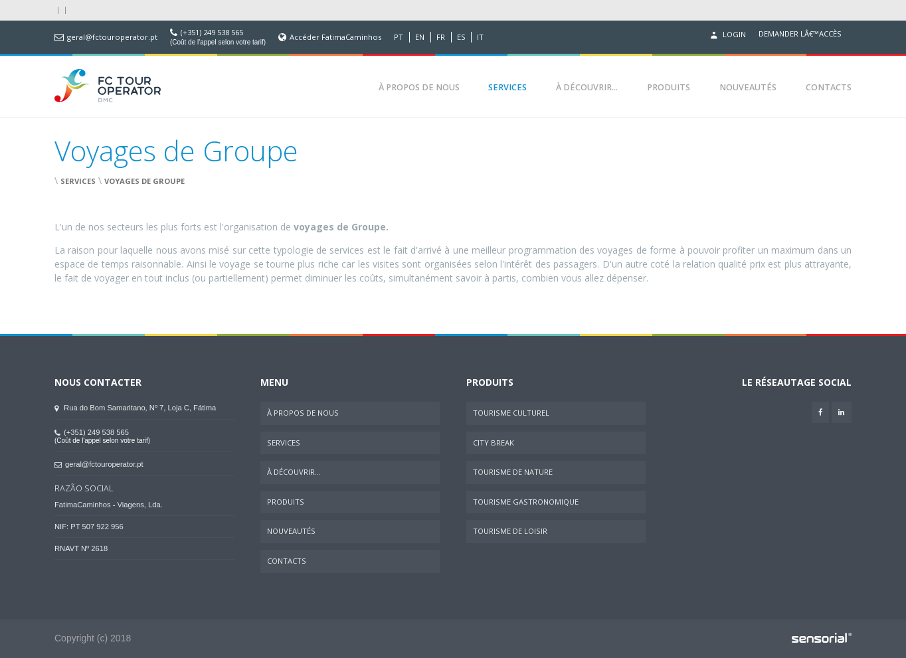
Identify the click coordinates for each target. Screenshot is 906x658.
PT (398, 37)
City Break (493, 443)
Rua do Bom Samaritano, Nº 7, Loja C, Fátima (135, 408)
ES (461, 37)
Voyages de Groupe (144, 181)
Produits (668, 87)
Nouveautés (747, 87)
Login (726, 35)
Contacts (829, 87)
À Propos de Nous (419, 87)
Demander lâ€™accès (800, 34)
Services (507, 87)
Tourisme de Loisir (510, 531)
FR (440, 37)
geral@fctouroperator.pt (112, 37)
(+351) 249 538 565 (212, 32)
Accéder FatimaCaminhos (335, 37)
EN (419, 37)
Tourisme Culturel (511, 413)
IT (480, 37)
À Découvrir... (587, 87)
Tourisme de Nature (513, 472)
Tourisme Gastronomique (526, 502)
